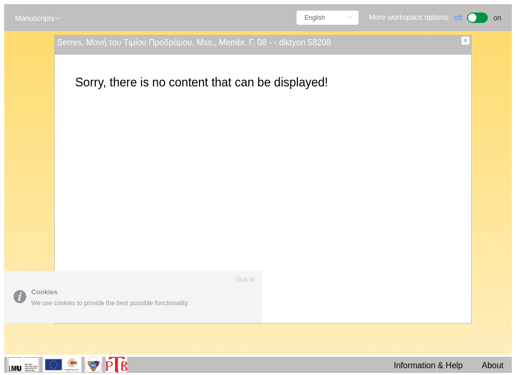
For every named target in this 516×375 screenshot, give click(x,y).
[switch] (477, 16)
